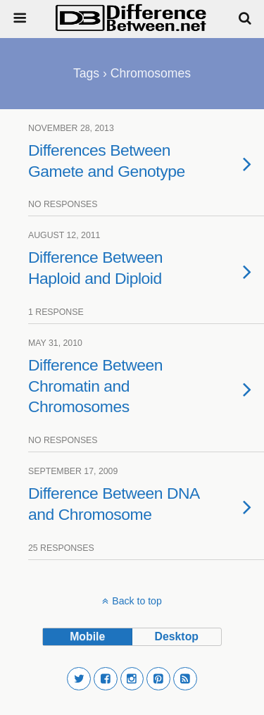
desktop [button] (177, 636)
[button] (79, 679)
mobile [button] (87, 636)
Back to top (136, 601)
